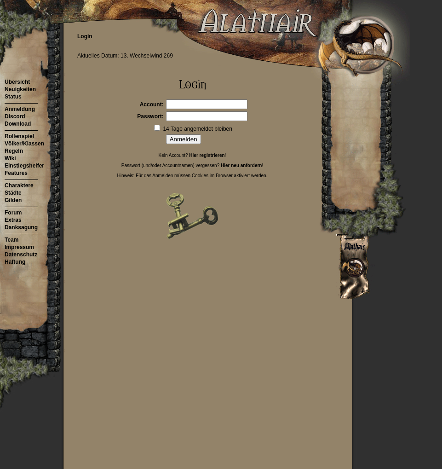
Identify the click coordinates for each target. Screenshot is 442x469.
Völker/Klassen (24, 143)
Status (13, 96)
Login (84, 36)
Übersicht (17, 82)
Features (16, 173)
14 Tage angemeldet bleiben (197, 129)
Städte (13, 193)
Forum (13, 212)
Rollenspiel (19, 136)
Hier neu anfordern (241, 165)
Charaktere (19, 185)
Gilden (13, 200)
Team (11, 240)
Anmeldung (20, 109)
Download (18, 124)
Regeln (14, 151)
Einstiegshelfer (24, 165)
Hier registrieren (206, 155)
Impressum (19, 247)
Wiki (10, 158)
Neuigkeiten (20, 89)
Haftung (15, 262)
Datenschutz (21, 254)
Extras (13, 220)
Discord (15, 116)
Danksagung (21, 227)
